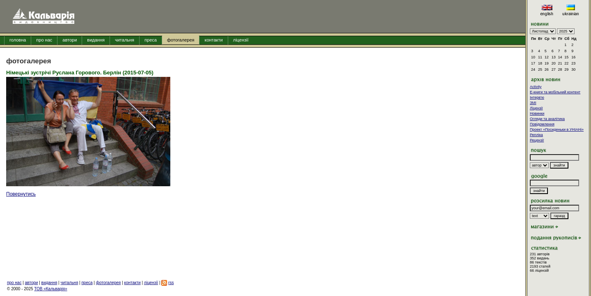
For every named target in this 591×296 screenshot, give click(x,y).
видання (96, 39)
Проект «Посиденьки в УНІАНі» (557, 129)
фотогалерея (181, 39)
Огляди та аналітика (547, 119)
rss (171, 282)
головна (17, 39)
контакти (213, 39)
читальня (124, 39)
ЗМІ (533, 103)
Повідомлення (542, 124)
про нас (44, 39)
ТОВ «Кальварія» (50, 289)
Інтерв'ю (537, 97)
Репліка (536, 135)
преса (150, 39)
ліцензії (241, 39)
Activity (536, 87)
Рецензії (537, 140)
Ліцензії (536, 108)
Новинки (537, 113)
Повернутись (21, 194)
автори (69, 39)
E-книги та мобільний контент (555, 92)
